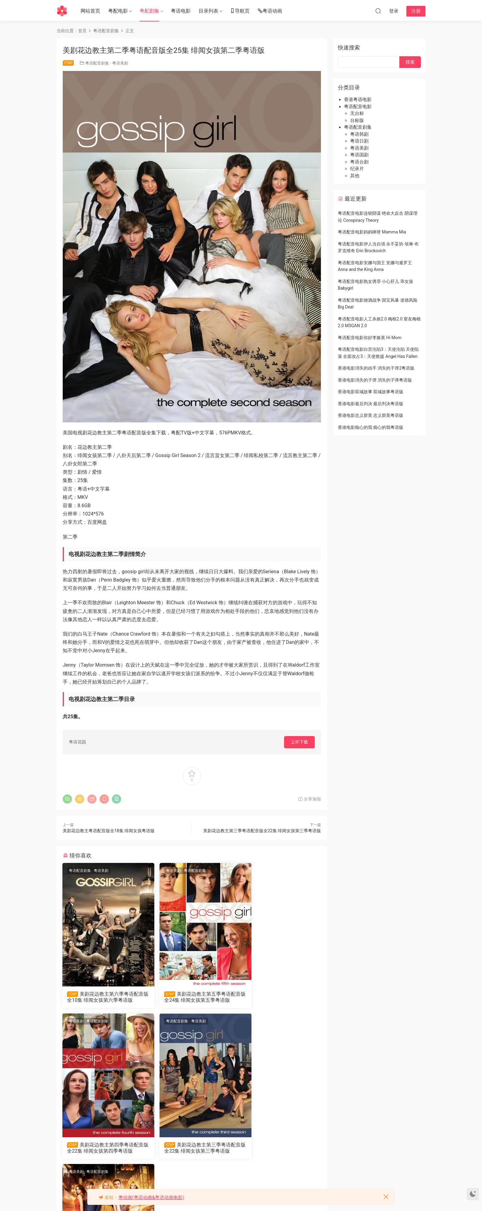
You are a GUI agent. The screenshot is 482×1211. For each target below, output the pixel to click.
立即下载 (299, 741)
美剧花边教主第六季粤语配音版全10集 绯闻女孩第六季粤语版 (103, 997)
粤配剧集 (149, 11)
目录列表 (208, 11)
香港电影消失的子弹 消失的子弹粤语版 (375, 380)
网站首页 (90, 11)
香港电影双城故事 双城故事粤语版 (370, 391)
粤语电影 (181, 11)
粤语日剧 (359, 141)
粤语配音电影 (358, 106)
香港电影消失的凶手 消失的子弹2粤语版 (376, 368)
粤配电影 (118, 11)
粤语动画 (270, 11)
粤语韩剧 (359, 134)
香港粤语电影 (358, 99)
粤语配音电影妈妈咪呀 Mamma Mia (372, 231)
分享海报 (309, 799)
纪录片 (357, 168)
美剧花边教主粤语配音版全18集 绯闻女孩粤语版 (109, 830)
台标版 (357, 120)
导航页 (240, 11)
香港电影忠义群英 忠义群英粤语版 (370, 415)
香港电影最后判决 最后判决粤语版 (370, 403)
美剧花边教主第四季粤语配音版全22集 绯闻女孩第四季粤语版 (279, 997)
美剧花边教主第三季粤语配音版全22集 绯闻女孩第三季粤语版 (262, 830)
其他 (354, 175)
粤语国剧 (359, 155)
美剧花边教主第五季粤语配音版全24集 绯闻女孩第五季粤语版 (191, 997)
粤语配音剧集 (97, 63)
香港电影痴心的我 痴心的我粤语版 (370, 427)
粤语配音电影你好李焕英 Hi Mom (369, 337)
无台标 (357, 113)
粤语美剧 (120, 63)
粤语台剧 (359, 162)
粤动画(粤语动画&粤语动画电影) (151, 1197)
